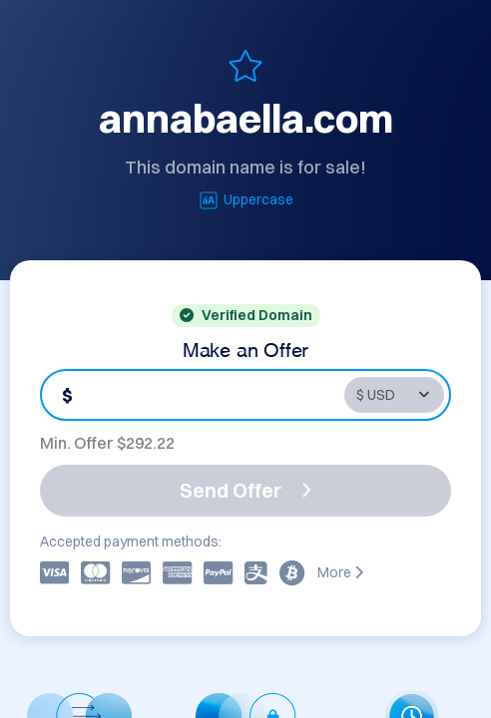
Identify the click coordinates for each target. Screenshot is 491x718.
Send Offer (245, 490)
